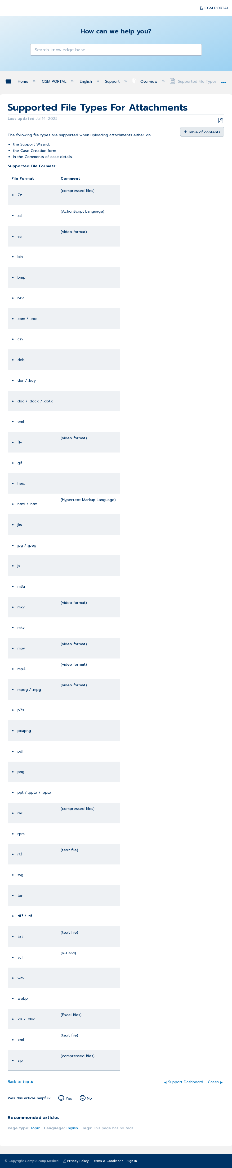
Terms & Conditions (107, 1160)
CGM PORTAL (216, 8)
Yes (68, 1098)
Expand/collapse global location (224, 80)
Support (113, 81)
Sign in (132, 1160)
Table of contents (204, 132)
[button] (37, 50)
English (86, 81)
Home (24, 81)
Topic (35, 1128)
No (89, 1098)
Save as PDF (220, 120)
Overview (145, 81)
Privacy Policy (78, 1160)
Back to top (18, 1081)
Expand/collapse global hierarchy (11, 81)
